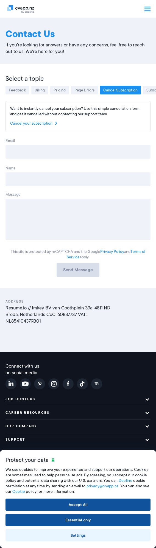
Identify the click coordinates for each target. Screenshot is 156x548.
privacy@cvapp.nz (103, 486)
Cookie (18, 491)
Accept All (78, 504)
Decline (125, 480)
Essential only (78, 520)
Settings (78, 535)
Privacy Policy (112, 251)
